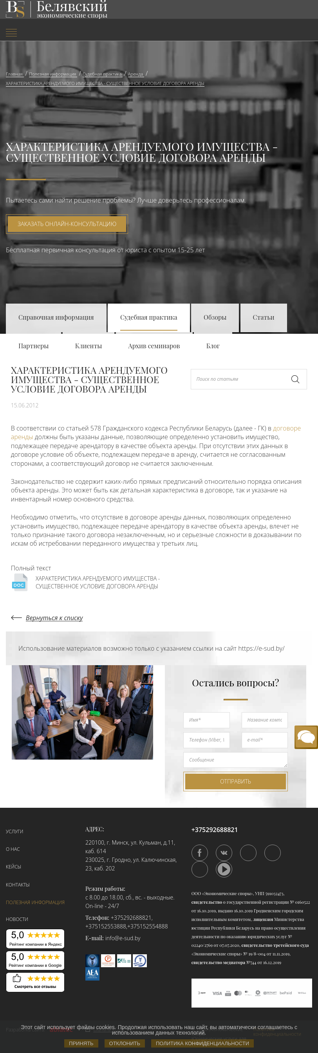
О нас (13, 849)
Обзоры (215, 317)
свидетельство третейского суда (275, 945)
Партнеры (33, 346)
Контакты (18, 884)
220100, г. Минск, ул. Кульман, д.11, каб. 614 (130, 847)
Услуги (14, 831)
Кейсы (13, 866)
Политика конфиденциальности (202, 1043)
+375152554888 (147, 926)
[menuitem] (53, 33)
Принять (81, 1043)
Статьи (264, 317)
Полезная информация (35, 902)
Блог (213, 346)
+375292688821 (131, 917)
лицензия (263, 919)
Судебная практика (148, 317)
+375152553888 (105, 926)
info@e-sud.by (123, 938)
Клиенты (88, 346)
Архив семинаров (154, 346)
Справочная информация (56, 317)
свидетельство (207, 902)
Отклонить (124, 1043)
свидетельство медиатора (218, 962)
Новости (17, 919)
